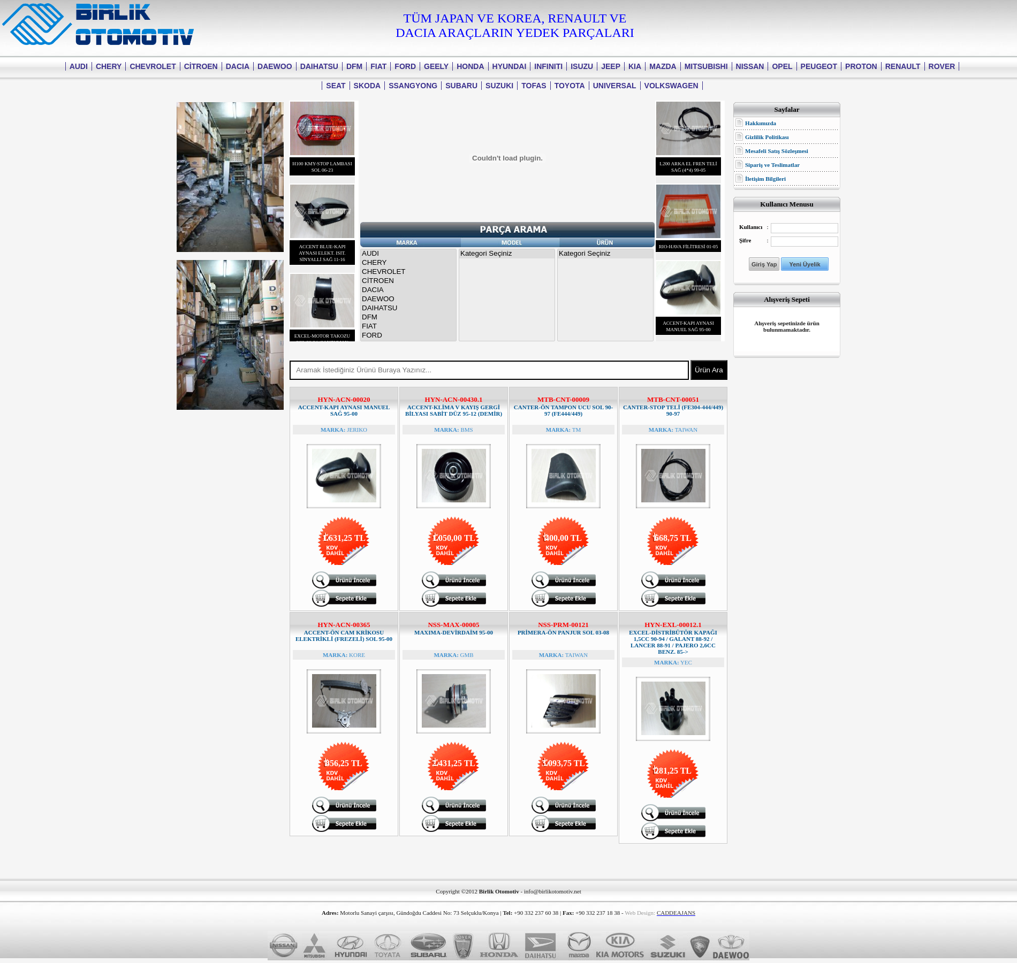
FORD (405, 66)
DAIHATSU (319, 66)
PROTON (861, 66)
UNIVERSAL (614, 85)
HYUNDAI (509, 66)
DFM (354, 66)
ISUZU (582, 66)
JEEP (610, 66)
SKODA (367, 85)
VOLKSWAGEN (671, 85)
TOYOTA (570, 85)
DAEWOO (274, 66)
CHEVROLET (153, 66)
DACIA (237, 66)
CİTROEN (201, 66)
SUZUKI (499, 85)
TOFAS (533, 85)
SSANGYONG (413, 85)
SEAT (335, 85)
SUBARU (461, 85)
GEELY (436, 66)
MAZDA (663, 66)
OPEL (782, 66)
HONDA (470, 66)
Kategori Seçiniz (507, 253)
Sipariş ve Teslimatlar (772, 165)
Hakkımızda (760, 123)
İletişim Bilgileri (765, 178)
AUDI (79, 66)
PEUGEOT (819, 66)
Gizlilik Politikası (767, 137)
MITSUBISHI (706, 66)
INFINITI (548, 66)
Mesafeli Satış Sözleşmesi (776, 151)
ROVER (942, 66)
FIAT (378, 66)
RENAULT (903, 66)
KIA (634, 66)
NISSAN (750, 66)
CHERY (109, 66)
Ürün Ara (709, 370)
